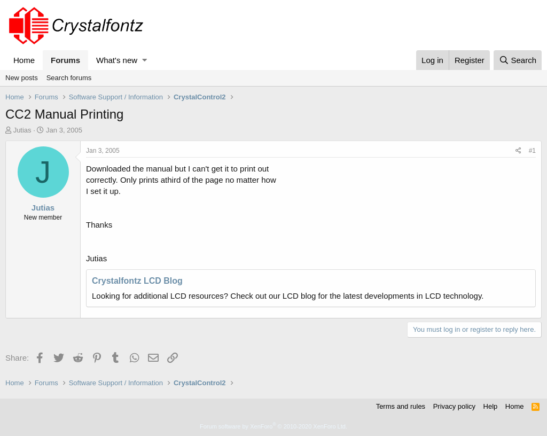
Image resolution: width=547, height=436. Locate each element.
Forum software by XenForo (273, 426)
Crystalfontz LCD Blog (137, 280)
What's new (116, 60)
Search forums (69, 78)
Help (490, 406)
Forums (65, 60)
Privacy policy (454, 406)
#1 (532, 150)
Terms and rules (400, 406)
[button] (144, 60)
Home (24, 60)
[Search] (518, 60)
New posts (21, 78)
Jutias (22, 130)
